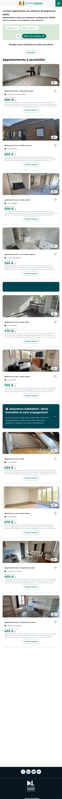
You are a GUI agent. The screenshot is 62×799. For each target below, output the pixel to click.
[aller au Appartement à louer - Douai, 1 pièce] (31, 306)
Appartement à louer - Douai (14, 459)
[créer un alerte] (18, 36)
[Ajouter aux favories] (55, 91)
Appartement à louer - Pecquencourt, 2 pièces (20, 622)
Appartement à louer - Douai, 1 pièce (16, 322)
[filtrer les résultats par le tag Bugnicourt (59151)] (30, 27)
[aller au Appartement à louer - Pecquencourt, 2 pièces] (31, 606)
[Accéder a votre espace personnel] (58, 3)
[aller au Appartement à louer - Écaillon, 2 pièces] (31, 130)
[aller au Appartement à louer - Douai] (31, 443)
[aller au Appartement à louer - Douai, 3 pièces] (31, 497)
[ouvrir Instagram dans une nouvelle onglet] (39, 772)
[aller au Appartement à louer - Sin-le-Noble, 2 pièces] (31, 238)
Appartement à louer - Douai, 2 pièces (17, 376)
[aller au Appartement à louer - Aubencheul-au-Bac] (31, 75)
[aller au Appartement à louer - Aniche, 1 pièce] (31, 184)
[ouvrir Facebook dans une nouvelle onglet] (23, 772)
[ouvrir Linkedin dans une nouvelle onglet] (28, 772)
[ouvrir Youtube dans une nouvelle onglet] (33, 772)
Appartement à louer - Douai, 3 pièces (17, 513)
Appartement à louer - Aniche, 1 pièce (17, 200)
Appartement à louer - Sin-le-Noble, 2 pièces (19, 254)
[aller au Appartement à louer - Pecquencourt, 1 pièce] (31, 552)
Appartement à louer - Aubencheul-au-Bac (18, 91)
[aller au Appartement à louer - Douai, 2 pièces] (31, 361)
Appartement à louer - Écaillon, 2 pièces (18, 145)
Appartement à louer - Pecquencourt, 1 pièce (19, 568)
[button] (12, 27)
